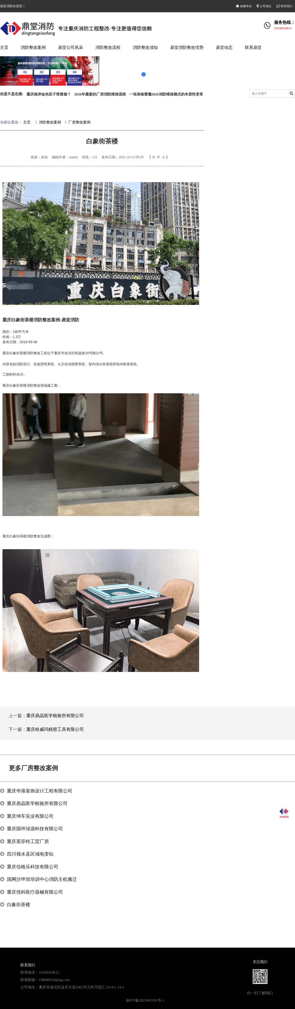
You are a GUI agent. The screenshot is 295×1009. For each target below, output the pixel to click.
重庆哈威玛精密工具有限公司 (55, 729)
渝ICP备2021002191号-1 (145, 1000)
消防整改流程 (107, 47)
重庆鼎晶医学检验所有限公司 (55, 715)
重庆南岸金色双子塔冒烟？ (49, 94)
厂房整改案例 (79, 122)
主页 (4, 47)
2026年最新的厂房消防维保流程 (100, 94)
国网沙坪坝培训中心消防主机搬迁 (42, 879)
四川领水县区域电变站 (30, 854)
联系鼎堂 (253, 47)
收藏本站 (244, 6)
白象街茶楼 (18, 904)
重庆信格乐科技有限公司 (32, 866)
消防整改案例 (33, 47)
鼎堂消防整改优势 (187, 47)
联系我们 (284, 6)
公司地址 (264, 6)
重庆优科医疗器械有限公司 (35, 892)
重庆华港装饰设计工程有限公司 (39, 790)
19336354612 (283, 28)
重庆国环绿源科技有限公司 (35, 828)
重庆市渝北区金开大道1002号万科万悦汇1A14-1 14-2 (81, 987)
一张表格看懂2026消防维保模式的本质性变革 (166, 94)
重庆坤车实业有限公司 (30, 816)
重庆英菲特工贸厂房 (28, 841)
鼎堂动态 (224, 47)
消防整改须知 (145, 47)
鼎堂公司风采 (70, 47)
